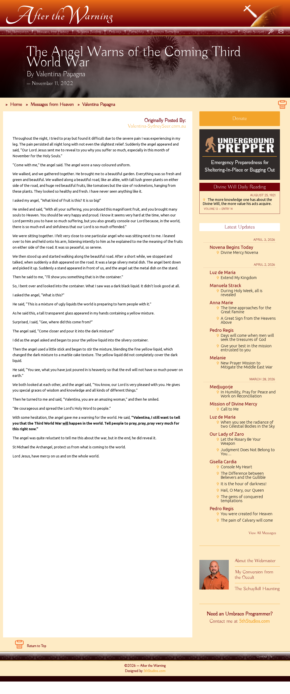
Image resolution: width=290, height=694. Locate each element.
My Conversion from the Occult (254, 574)
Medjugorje (221, 386)
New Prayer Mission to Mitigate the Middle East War (244, 365)
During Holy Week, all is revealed (239, 293)
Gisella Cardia (223, 461)
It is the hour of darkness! (241, 484)
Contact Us (264, 669)
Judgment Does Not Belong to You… (245, 452)
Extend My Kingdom (236, 278)
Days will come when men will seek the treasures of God (245, 337)
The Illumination (17, 32)
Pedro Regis (222, 330)
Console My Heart (234, 467)
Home (16, 104)
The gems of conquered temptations (239, 499)
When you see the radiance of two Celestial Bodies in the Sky (245, 424)
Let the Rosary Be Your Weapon (238, 441)
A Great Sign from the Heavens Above (246, 320)
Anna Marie (221, 302)
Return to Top (36, 658)
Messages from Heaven (52, 32)
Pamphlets (136, 32)
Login (231, 32)
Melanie (218, 357)
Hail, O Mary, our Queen (240, 490)
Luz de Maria (223, 272)
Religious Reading (89, 32)
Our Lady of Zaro (227, 433)
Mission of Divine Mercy (233, 403)
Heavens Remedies (165, 32)
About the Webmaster (255, 561)
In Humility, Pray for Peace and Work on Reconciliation (246, 394)
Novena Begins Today (231, 247)
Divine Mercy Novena (237, 252)
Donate (239, 118)
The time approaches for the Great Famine (243, 310)
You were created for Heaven (244, 514)
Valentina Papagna (98, 104)
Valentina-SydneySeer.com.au (157, 126)
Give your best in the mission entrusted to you (244, 348)
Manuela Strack (225, 285)
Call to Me (227, 409)
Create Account (253, 32)
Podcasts (115, 32)
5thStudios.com (254, 621)
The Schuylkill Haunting (257, 589)
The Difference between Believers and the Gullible (241, 475)
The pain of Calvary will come (244, 520)
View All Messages (262, 533)
